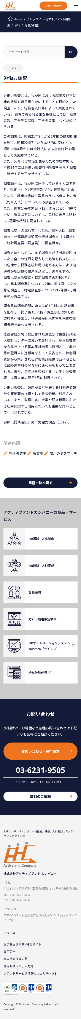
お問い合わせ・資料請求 (46, 751)
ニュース (9, 933)
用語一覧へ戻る (50, 482)
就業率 (38, 453)
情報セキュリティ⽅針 (18, 966)
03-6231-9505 (40, 770)
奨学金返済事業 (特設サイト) (23, 944)
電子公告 (9, 951)
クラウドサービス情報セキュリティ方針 (30, 973)
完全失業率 (17, 453)
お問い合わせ (53, 6)
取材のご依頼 (51, 796)
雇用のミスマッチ (63, 453)
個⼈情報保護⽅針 (15, 959)
